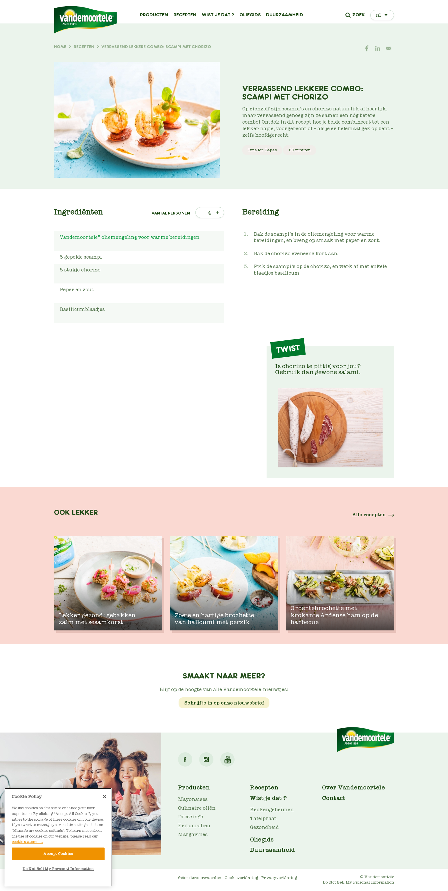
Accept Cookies (58, 854)
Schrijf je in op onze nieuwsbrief (224, 703)
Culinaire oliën (196, 808)
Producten (154, 15)
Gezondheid (264, 827)
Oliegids (250, 15)
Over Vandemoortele (353, 787)
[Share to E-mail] (388, 48)
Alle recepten (369, 514)
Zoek (358, 15)
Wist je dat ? (218, 15)
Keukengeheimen (272, 809)
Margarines (193, 834)
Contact (333, 798)
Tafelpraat (263, 818)
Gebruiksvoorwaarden (199, 877)
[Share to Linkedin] (377, 48)
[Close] (104, 796)
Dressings (190, 816)
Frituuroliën (194, 825)
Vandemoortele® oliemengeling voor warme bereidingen (129, 237)
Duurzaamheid (284, 15)
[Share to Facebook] (367, 48)
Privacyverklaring (279, 877)
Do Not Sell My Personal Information (358, 882)
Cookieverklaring (241, 877)
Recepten (184, 15)
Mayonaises (193, 799)
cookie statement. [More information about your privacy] (27, 842)
